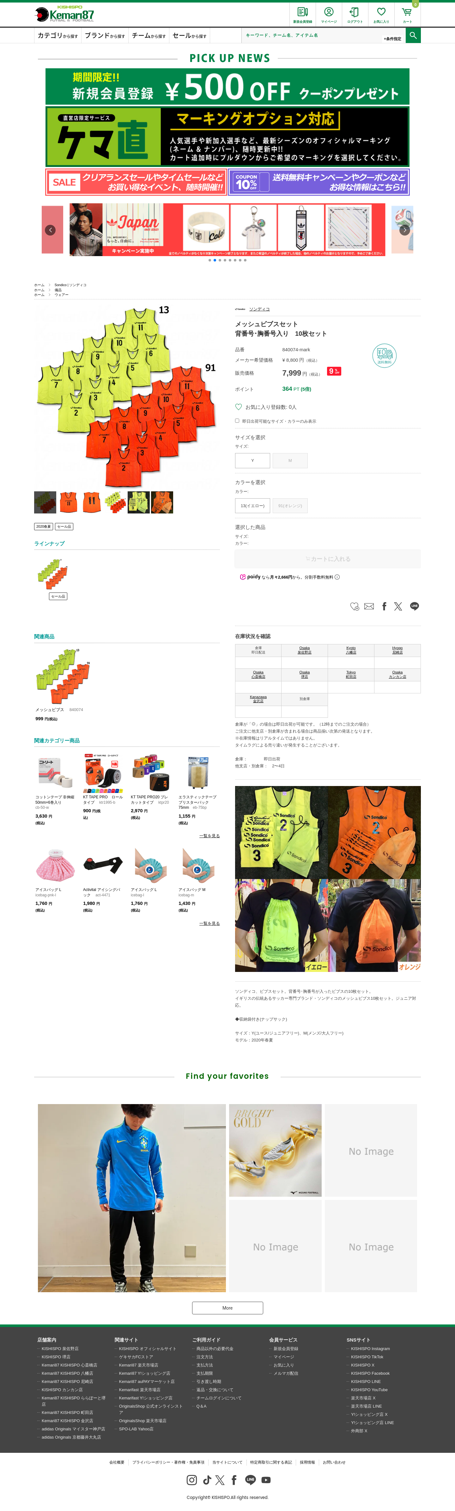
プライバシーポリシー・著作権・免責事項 (168, 1462)
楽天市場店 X (363, 1398)
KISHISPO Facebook (370, 1373)
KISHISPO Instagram (370, 1348)
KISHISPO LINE (366, 1381)
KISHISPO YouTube (369, 1389)
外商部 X (359, 1430)
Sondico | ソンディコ (71, 285)
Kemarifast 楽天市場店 (140, 1389)
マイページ (284, 1356)
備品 (58, 290)
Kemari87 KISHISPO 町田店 (67, 1412)
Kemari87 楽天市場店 (138, 1365)
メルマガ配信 (286, 1373)
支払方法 (205, 1365)
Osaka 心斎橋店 (258, 674)
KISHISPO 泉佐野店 (60, 1348)
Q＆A (202, 1406)
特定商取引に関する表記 (271, 1462)
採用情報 (307, 1462)
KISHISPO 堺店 (56, 1356)
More (227, 1308)
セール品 (64, 526)
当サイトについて (227, 1462)
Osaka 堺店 (305, 674)
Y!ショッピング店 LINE (372, 1422)
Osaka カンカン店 (397, 674)
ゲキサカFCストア (136, 1356)
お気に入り (284, 1365)
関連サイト (126, 1339)
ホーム (39, 285)
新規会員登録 (286, 1348)
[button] (210, 260)
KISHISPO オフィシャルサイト (148, 1348)
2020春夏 (43, 526)
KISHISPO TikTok (367, 1356)
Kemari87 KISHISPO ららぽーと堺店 (74, 1401)
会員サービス (283, 1339)
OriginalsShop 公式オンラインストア (151, 1409)
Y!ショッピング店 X (369, 1414)
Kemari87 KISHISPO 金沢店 (67, 1420)
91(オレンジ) (290, 505)
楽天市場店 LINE (366, 1406)
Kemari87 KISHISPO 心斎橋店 (69, 1365)
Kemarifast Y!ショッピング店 (146, 1398)
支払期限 (205, 1373)
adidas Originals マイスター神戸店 (73, 1429)
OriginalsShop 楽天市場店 (143, 1420)
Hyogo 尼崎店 (397, 650)
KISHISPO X (362, 1365)
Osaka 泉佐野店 (305, 650)
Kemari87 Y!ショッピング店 (144, 1373)
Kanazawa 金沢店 (258, 699)
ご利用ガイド (206, 1339)
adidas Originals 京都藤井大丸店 (71, 1437)
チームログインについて (219, 1398)
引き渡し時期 (209, 1381)
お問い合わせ (334, 1462)
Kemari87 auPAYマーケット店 (147, 1381)
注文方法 (205, 1356)
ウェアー (62, 295)
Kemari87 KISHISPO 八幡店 (67, 1373)
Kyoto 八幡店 (351, 650)
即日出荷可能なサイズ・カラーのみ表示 (279, 421)
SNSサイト (359, 1339)
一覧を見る (209, 835)
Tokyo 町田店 (351, 674)
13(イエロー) (252, 505)
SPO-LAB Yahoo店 (136, 1429)
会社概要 (116, 1462)
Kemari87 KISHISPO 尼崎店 (67, 1381)
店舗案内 (46, 1339)
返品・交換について (215, 1389)
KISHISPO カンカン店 (62, 1389)
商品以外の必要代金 (215, 1348)
